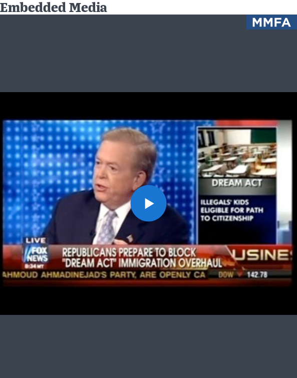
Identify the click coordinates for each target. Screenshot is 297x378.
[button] (149, 203)
